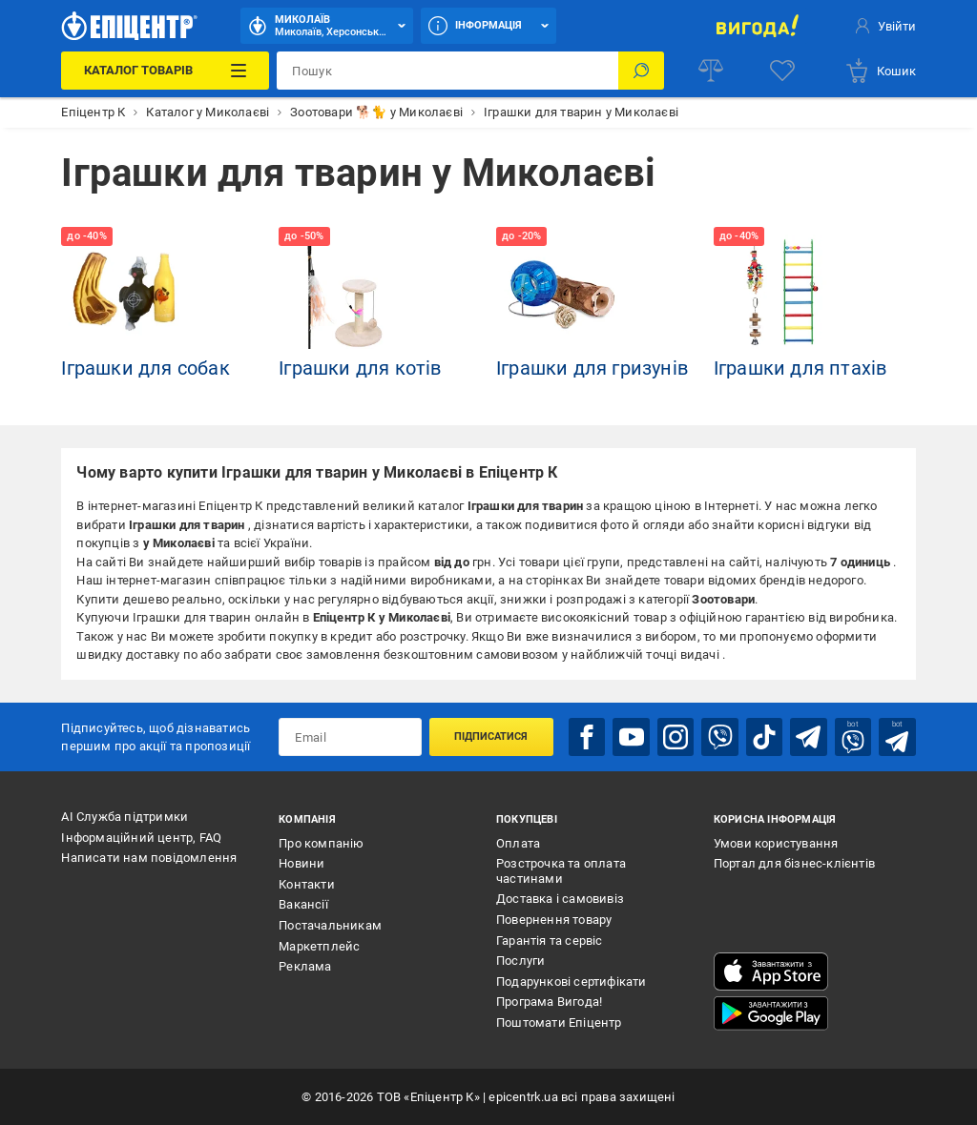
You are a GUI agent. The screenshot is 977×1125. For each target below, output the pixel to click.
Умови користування (776, 843)
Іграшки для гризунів (592, 368)
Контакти (307, 884)
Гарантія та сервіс (549, 940)
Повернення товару (554, 919)
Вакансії (303, 904)
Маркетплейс (319, 946)
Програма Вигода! (549, 1001)
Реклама (305, 966)
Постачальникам (330, 925)
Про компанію (321, 843)
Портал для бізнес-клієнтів (794, 863)
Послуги (520, 960)
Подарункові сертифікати (571, 981)
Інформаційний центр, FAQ (141, 837)
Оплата (518, 843)
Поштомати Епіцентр (559, 1022)
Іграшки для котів (360, 368)
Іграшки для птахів (800, 368)
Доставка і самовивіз (560, 898)
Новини (301, 863)
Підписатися (491, 736)
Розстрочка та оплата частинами (561, 871)
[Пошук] (641, 70)
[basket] (880, 70)
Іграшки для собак (145, 368)
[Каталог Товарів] (165, 70)
